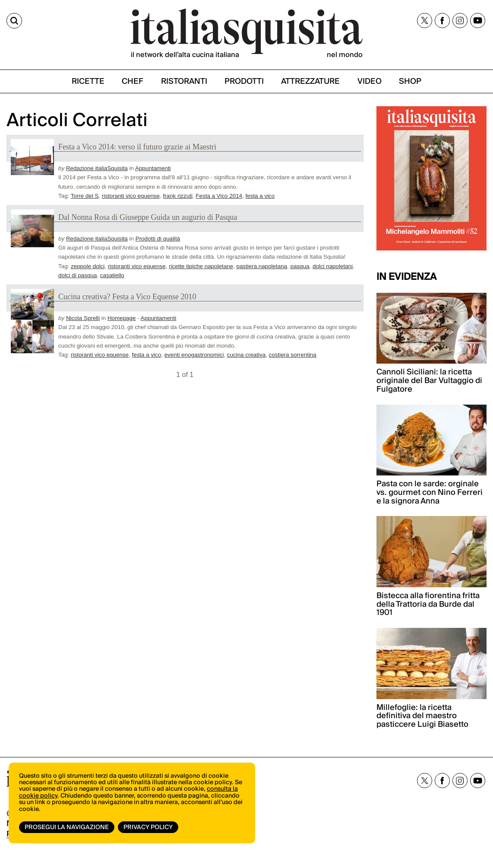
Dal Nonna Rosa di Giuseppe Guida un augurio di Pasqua (147, 217)
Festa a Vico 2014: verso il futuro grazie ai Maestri (137, 147)
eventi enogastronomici (194, 355)
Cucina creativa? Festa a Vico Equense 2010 (127, 296)
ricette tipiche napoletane (201, 266)
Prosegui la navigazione (67, 827)
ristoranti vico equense (131, 196)
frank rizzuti (177, 196)
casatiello (112, 275)
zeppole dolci (87, 266)
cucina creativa (246, 355)
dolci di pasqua (77, 275)
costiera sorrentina (292, 355)
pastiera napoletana (261, 266)
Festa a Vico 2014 (219, 196)
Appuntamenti (153, 168)
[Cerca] (14, 21)
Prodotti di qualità (158, 238)
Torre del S (85, 196)
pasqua (300, 266)
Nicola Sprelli (83, 318)
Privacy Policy (148, 827)
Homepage (121, 318)
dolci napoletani (333, 266)
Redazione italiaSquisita (97, 168)
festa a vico (260, 196)
